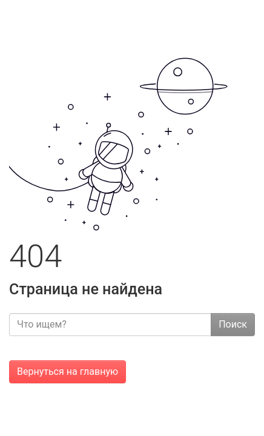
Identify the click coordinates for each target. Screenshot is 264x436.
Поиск (233, 324)
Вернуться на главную (67, 371)
